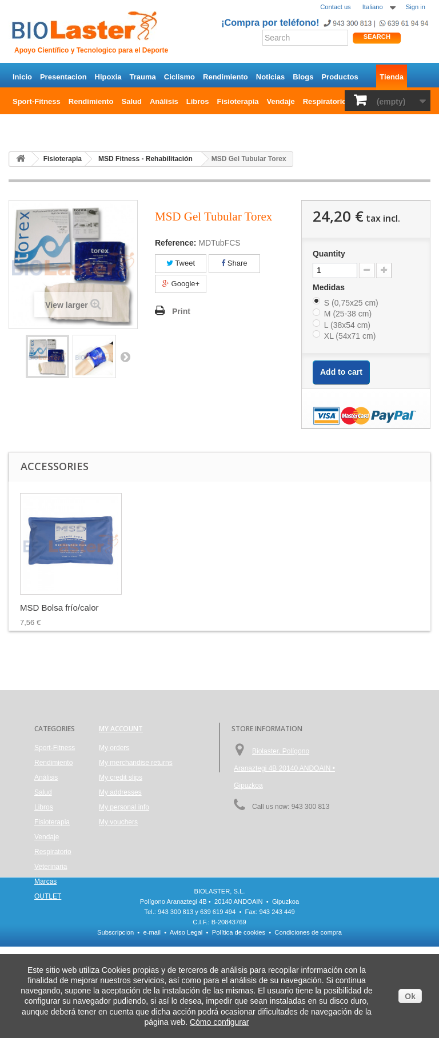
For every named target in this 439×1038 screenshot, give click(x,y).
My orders (114, 748)
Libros (197, 101)
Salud (132, 101)
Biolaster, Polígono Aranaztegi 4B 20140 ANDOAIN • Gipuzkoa (284, 768)
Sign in (415, 6)
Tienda (392, 77)
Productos (339, 77)
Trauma (143, 77)
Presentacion (63, 77)
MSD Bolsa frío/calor (59, 607)
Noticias (270, 77)
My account (121, 729)
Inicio (22, 77)
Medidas (330, 287)
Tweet (180, 263)
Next (125, 356)
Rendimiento (225, 77)
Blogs (303, 77)
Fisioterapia (238, 101)
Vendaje (281, 101)
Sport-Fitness (37, 101)
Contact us (335, 6)
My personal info (124, 807)
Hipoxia (108, 77)
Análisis (164, 101)
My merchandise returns (136, 763)
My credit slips (120, 777)
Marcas (45, 881)
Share (234, 263)
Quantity (329, 253)
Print (181, 311)
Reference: (175, 242)
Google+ (180, 283)
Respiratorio (325, 101)
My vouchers (118, 822)
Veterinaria (50, 867)
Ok (410, 996)
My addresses (120, 792)
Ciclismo (179, 77)
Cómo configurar (219, 1022)
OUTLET (27, 126)
